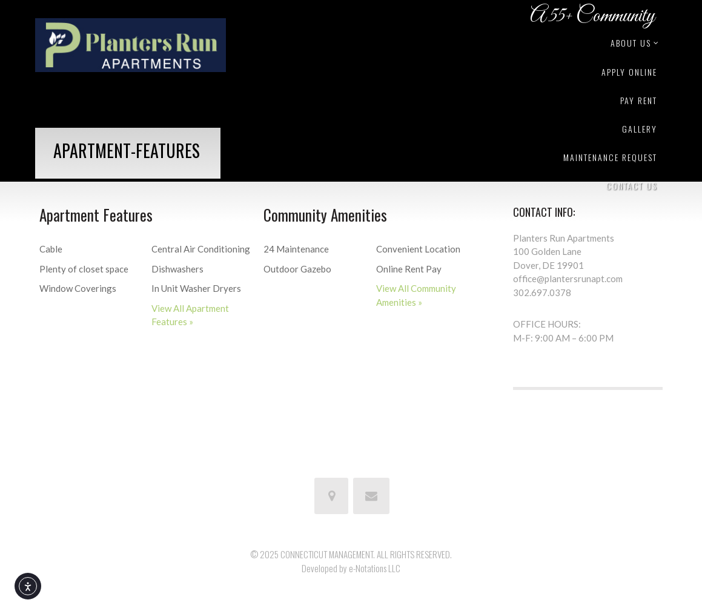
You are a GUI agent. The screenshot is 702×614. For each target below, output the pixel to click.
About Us (634, 42)
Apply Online (629, 71)
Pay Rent (638, 100)
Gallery (639, 128)
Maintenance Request (610, 157)
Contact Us (631, 185)
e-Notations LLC (374, 568)
